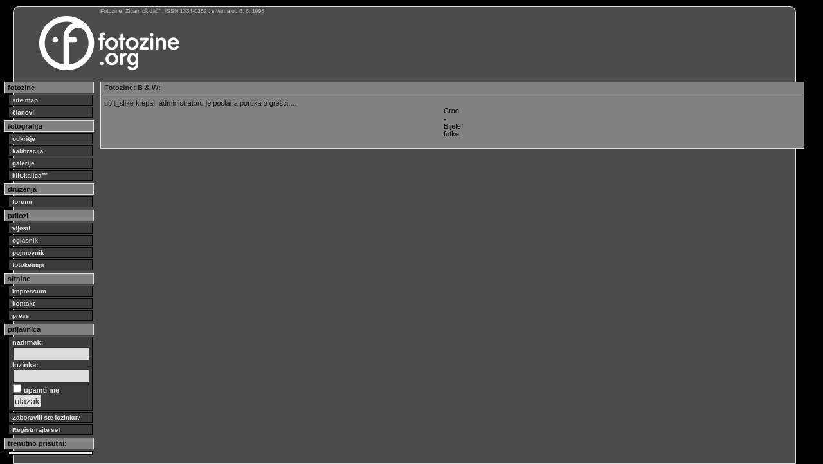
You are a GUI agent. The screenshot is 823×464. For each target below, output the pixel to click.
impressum (29, 291)
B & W (148, 87)
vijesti (21, 228)
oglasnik (25, 240)
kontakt (23, 303)
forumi (22, 201)
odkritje (23, 138)
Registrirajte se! (36, 429)
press (20, 315)
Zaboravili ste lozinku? (46, 417)
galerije (23, 163)
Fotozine (118, 87)
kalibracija (27, 150)
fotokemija (28, 264)
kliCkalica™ (30, 175)
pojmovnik (28, 252)
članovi (23, 112)
